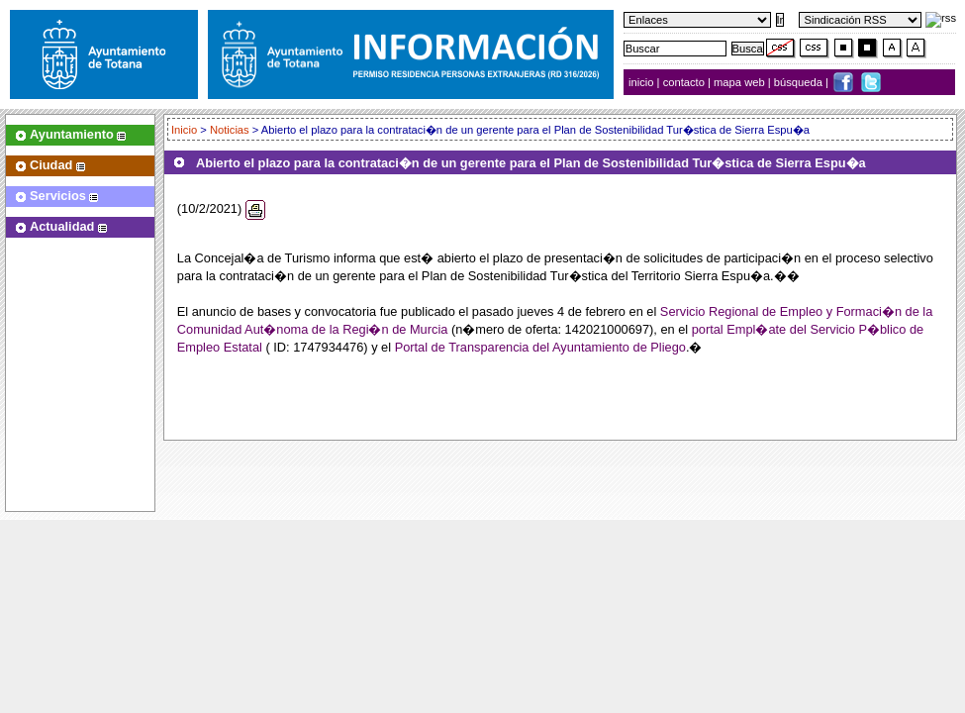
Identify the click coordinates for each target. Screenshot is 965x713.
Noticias (229, 130)
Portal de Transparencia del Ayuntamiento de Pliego (540, 347)
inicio (642, 82)
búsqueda (799, 82)
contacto (684, 82)
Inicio (185, 130)
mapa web (741, 82)
